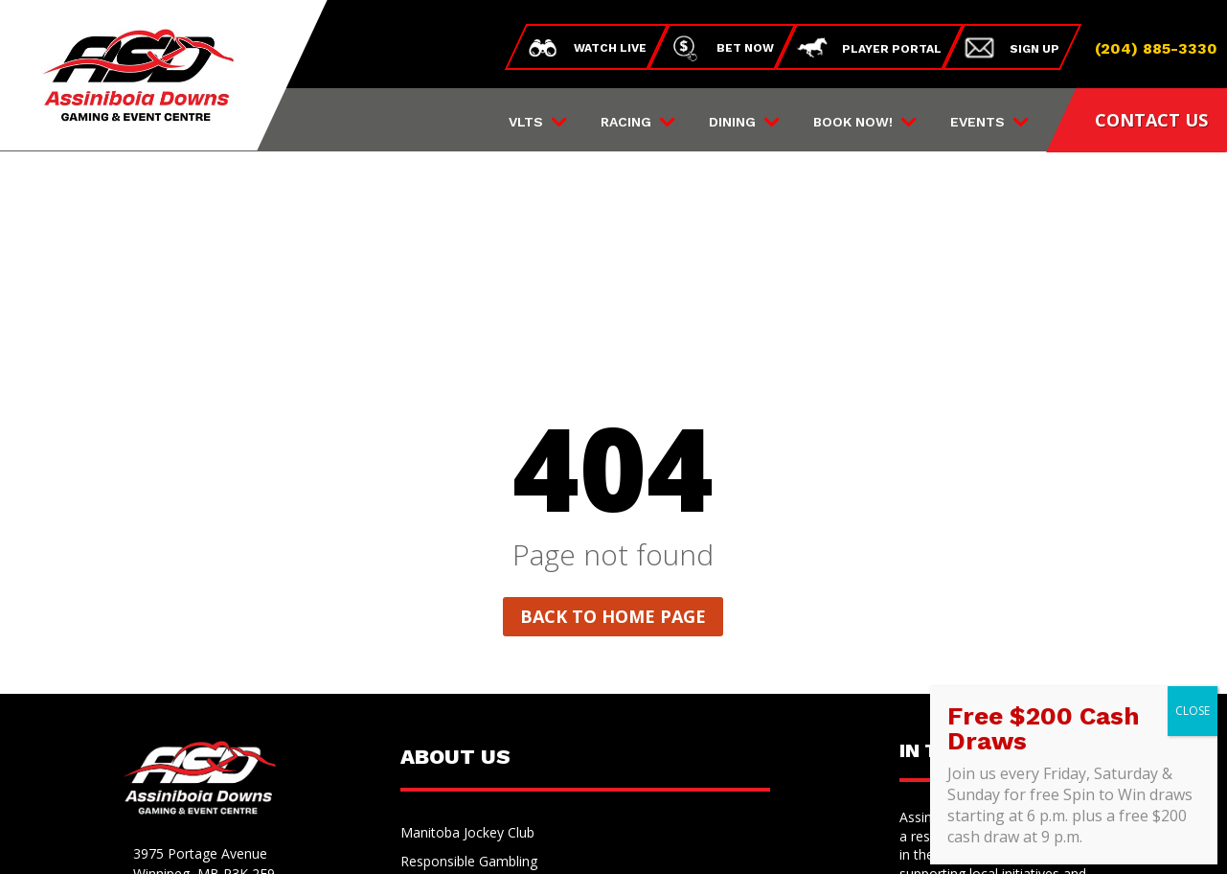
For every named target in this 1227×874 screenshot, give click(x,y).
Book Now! (853, 122)
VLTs (526, 122)
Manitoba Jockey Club (467, 628)
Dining (732, 122)
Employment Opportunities (483, 686)
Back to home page (613, 411)
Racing (626, 122)
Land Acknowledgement (475, 715)
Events (977, 122)
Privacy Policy (531, 839)
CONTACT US (1151, 119)
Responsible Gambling (468, 657)
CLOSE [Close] (1192, 710)
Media (419, 743)
